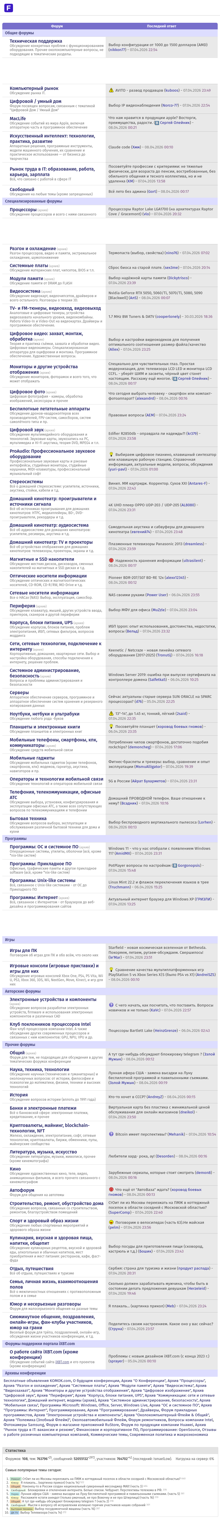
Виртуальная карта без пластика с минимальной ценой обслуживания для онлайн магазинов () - (159, 1112)
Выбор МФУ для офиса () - (153, 609)
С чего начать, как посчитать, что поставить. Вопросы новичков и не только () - (161, 1008)
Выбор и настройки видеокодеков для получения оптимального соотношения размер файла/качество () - (157, 344)
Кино (15, 1169)
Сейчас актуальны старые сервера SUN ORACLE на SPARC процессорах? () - (160, 699)
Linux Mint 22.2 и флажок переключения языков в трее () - (159, 885)
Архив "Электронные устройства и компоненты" (78, 1414)
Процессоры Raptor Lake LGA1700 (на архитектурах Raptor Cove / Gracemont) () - (161, 211)
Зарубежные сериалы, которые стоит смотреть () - (162, 1175)
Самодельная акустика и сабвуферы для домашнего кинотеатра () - (156, 529)
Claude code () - (141, 147)
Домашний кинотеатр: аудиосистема (49, 525)
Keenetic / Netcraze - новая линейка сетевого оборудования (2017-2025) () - (156, 653)
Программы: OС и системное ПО (44, 846)
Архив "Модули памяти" (129, 1385)
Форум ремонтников (147, 1419)
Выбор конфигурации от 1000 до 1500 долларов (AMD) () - (158, 47)
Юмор (15, 1482)
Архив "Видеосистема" (173, 1385)
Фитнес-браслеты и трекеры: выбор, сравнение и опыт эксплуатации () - (159, 764)
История (19, 1095)
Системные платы (29, 265)
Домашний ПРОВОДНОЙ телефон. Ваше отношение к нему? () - (157, 801)
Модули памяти (26, 278)
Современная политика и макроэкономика (169, 1434)
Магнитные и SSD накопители (42, 559)
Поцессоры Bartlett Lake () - (159, 1030)
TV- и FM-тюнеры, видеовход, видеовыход (55, 308)
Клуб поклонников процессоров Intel (50, 1024)
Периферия (23, 606)
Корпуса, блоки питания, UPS (41, 622)
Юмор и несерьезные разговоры (45, 1304)
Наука (15, 1493)
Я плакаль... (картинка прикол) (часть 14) (50, 1483)
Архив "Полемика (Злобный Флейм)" (37, 1419)
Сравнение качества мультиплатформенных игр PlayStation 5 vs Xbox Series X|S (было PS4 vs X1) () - (162, 974)
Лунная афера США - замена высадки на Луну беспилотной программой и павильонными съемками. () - (159, 1077)
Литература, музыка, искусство (43, 1152)
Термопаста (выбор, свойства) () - (159, 252)
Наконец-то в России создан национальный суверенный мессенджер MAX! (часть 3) (82, 1486)
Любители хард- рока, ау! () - (158, 1156)
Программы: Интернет (34, 897)
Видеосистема (25, 291)
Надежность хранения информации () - (157, 563)
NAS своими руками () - (154, 594)
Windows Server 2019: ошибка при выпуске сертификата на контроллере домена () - (162, 677)
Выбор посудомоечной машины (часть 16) (65, 1509)
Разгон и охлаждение (33, 248)
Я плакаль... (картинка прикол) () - (158, 1306)
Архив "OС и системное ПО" (174, 1405)
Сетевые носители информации (44, 593)
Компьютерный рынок (34, 88)
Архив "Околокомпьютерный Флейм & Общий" (166, 1414)
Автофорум (22, 1190)
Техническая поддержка (36, 41)
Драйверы (150, 1410)
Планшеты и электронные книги (45, 727)
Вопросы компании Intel (190, 1419)
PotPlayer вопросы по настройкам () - (156, 868)
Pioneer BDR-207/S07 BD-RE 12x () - (149, 580)
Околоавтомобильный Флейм (99, 1419)
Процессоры (23, 209)
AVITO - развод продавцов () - (163, 90)
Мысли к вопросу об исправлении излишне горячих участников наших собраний (87, 1505)
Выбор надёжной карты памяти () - (150, 280)
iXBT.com (62, 1362)
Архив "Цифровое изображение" (161, 1390)
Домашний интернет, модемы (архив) (62, 1400)
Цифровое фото (27, 391)
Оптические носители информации (48, 576)
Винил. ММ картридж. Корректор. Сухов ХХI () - (159, 486)
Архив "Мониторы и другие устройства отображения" (80, 1390)
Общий (17, 1052)
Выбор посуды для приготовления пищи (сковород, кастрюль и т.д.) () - (156, 1249)
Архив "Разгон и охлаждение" (30, 1385)
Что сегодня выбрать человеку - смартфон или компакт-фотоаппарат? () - (160, 396)
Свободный (22, 189)
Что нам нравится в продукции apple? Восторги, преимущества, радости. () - (153, 122)
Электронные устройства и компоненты (53, 999)
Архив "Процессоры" (186, 1380)
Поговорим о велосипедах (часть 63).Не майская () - (156, 1225)
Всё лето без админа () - (149, 191)
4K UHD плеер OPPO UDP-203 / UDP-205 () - (153, 507)
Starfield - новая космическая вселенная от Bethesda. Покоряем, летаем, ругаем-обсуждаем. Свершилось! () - (157, 952)
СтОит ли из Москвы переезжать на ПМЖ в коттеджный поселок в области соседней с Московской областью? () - (159, 1207)
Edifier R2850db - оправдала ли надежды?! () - (155, 436)
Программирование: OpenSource (170, 1429)
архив (42, 210)
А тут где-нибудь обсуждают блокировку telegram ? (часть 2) (65, 1501)
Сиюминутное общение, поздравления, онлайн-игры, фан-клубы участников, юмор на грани (52, 1322)
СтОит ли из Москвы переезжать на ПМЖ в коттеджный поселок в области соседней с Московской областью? (101, 1479)
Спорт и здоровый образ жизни (44, 1220)
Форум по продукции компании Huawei (157, 1424)
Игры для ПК (23, 950)
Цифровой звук (27, 430)
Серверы (19, 692)
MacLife (18, 118)
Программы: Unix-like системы (43, 880)
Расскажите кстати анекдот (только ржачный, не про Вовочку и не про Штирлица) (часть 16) (87, 1498)
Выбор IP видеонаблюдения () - (159, 105)
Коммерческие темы (109, 1434)
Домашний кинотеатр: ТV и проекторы (51, 542)
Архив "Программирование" (112, 1410)
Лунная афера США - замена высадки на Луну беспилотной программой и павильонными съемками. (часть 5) (100, 1494)
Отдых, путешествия (32, 1268)
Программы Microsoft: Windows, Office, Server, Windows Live (94, 1405)
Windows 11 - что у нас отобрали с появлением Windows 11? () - (159, 851)
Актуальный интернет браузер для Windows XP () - (161, 902)
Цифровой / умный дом (35, 101)
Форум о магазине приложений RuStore (82, 1424)
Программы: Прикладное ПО (41, 863)
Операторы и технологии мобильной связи (57, 779)
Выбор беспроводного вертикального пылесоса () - (162, 825)
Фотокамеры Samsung (24, 1424)
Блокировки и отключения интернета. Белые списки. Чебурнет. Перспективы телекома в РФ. (95, 1490)
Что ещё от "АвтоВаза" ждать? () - (155, 1192)
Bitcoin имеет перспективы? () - (165, 1134)
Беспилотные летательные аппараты (50, 408)
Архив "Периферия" (55, 1395)
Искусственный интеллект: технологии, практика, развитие (52, 138)
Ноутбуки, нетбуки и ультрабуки (45, 714)
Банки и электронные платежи (43, 1108)
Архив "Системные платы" (82, 1385)
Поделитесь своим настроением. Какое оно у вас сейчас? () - (161, 1326)
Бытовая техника (28, 818)
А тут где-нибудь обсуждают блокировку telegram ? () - (162, 1057)
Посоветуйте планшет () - (157, 729)
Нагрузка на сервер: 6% (195, 1459)
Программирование (67, 1410)
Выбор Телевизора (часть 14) (41, 1512)
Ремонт (15, 1478)
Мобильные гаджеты (32, 758)
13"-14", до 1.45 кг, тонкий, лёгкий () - (149, 716)
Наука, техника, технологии (39, 1069)
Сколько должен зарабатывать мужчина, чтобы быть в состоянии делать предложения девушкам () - (159, 1288)
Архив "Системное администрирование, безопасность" (147, 1400)
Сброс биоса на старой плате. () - (159, 267)
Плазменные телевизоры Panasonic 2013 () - (158, 546)
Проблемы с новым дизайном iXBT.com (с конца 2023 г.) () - (159, 1359)
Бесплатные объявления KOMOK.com (37, 1380)
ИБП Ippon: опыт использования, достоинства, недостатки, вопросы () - (162, 629)
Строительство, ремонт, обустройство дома (57, 1203)
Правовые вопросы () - (147, 415)
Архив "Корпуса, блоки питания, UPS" (109, 1395)
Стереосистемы (26, 481)
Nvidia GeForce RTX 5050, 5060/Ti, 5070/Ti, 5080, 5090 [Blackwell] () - (156, 295)
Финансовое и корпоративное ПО (107, 1429)
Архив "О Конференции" (143, 1380)
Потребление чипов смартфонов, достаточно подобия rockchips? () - (158, 744)
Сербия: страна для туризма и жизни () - (161, 1271)
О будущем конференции (96, 1380)
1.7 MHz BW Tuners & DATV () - (160, 316)
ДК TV (14, 1512)
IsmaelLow (162, 1459)
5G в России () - (153, 781)
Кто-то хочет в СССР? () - (152, 1096)
